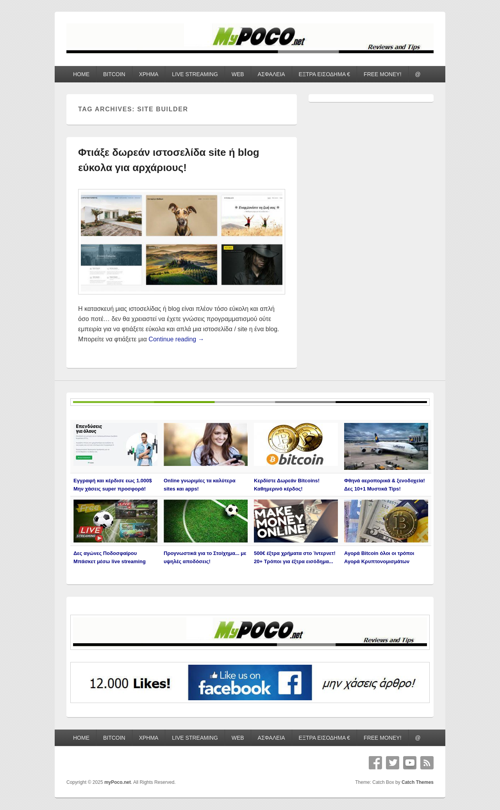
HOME (81, 74)
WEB (238, 74)
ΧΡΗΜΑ (149, 74)
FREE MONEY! (382, 74)
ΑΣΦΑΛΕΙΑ (271, 74)
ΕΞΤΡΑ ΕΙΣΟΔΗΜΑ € (324, 74)
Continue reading (176, 339)
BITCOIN (114, 74)
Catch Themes (418, 782)
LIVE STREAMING (195, 74)
